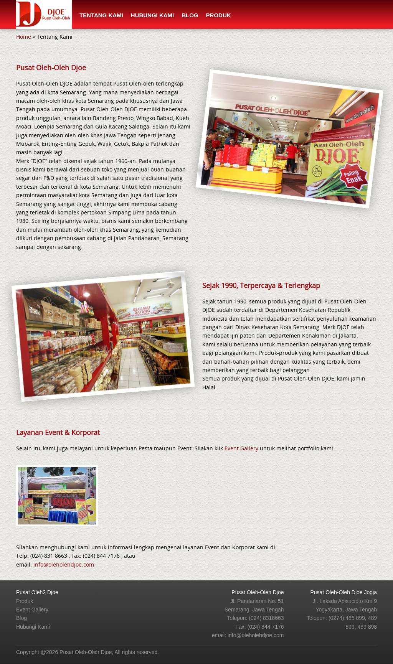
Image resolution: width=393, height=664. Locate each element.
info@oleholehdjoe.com (63, 564)
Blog (190, 15)
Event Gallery (241, 448)
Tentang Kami (101, 15)
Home (23, 36)
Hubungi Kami (152, 15)
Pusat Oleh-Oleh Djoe (257, 592)
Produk (218, 15)
